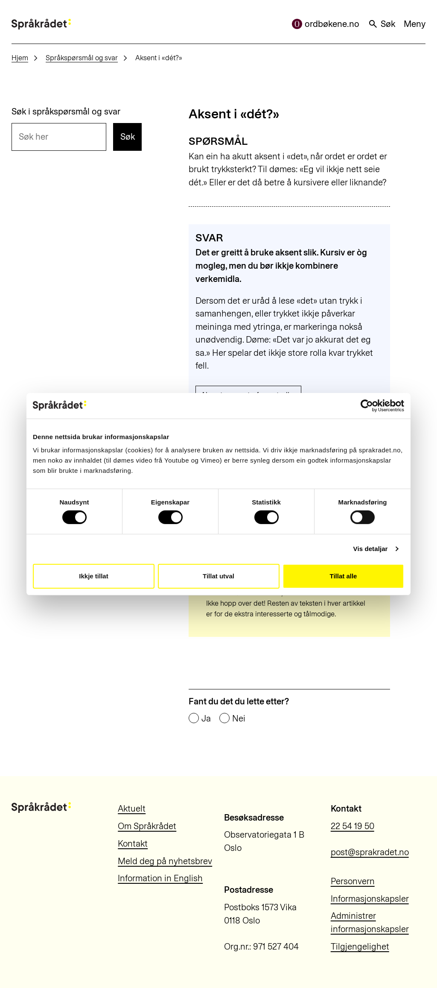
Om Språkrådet (147, 826)
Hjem (20, 57)
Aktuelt (132, 808)
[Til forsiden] (41, 24)
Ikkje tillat (93, 576)
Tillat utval (218, 576)
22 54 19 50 (352, 826)
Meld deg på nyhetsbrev (165, 861)
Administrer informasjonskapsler (370, 922)
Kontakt (133, 843)
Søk (381, 24)
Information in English (160, 878)
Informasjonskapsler (370, 899)
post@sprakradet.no (370, 852)
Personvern (353, 881)
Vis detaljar (370, 548)
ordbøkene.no (325, 24)
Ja (206, 718)
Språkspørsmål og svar (82, 57)
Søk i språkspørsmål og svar (66, 111)
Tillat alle (343, 576)
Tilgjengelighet (360, 946)
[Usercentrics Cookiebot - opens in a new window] (366, 405)
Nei (238, 718)
